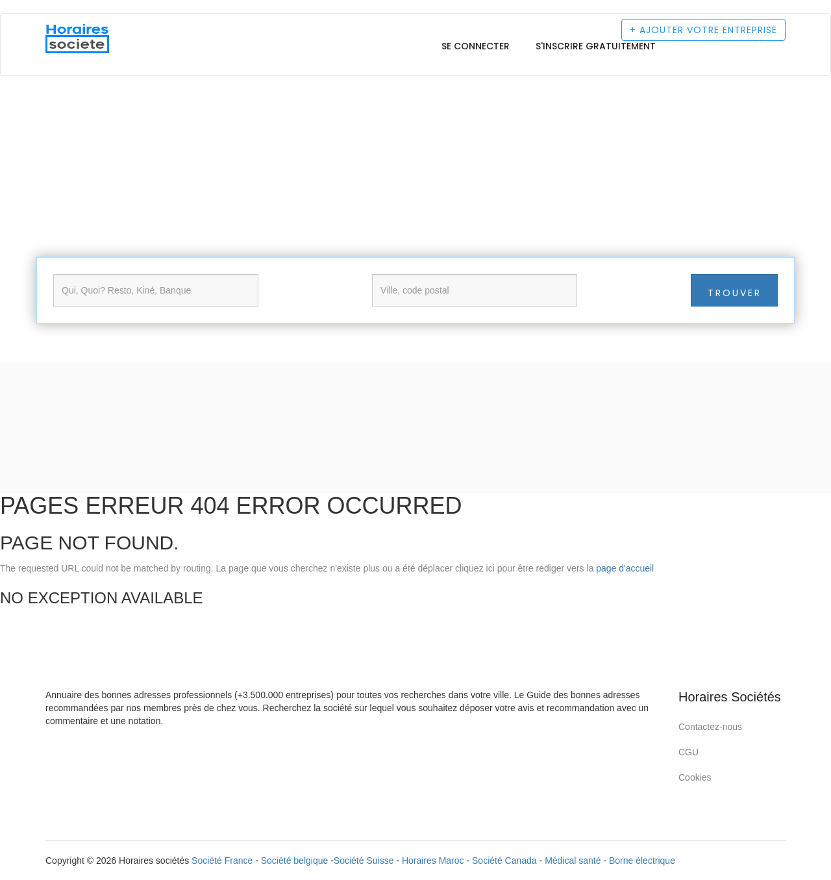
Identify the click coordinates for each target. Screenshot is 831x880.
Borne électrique (642, 860)
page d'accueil (625, 568)
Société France (222, 860)
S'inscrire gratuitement (596, 46)
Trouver (735, 292)
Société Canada (504, 860)
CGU (688, 752)
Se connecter (475, 46)
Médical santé (573, 860)
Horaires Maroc (433, 860)
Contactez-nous (710, 727)
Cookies (695, 777)
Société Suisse (364, 860)
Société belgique (295, 860)
